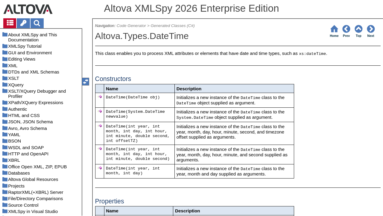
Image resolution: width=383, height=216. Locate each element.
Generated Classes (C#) (172, 25)
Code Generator (131, 25)
